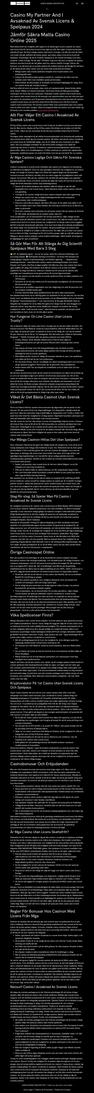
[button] (47, 9)
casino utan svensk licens (48, 110)
